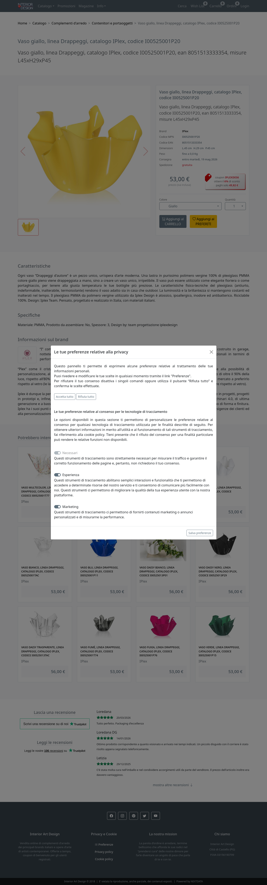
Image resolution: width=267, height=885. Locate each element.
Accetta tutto (64, 397)
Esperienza (70, 475)
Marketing (70, 506)
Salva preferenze (199, 533)
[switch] (57, 474)
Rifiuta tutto (86, 397)
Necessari (70, 453)
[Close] (211, 352)
